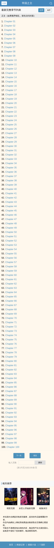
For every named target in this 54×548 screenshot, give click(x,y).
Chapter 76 (11, 344)
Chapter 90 (11, 404)
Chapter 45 (11, 210)
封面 (4, 3)
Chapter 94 (11, 421)
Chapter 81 (11, 365)
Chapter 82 (11, 369)
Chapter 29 (11, 142)
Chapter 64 (11, 292)
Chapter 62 (11, 283)
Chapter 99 (11, 443)
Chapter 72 (11, 326)
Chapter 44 (11, 206)
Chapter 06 (9, 43)
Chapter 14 (11, 77)
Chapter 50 (11, 232)
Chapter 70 (11, 318)
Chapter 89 (11, 400)
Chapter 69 (11, 314)
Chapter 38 (11, 180)
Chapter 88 (11, 395)
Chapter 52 (11, 240)
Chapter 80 (11, 361)
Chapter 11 (11, 64)
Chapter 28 (11, 137)
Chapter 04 (9, 34)
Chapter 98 (11, 438)
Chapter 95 (11, 425)
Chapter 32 (11, 154)
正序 (41, 10)
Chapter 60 (11, 275)
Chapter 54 (11, 249)
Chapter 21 (11, 107)
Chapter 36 (11, 172)
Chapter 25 (11, 124)
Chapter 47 (11, 219)
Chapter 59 (11, 271)
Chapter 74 (11, 335)
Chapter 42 (11, 197)
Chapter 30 (11, 146)
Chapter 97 (11, 434)
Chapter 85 (11, 382)
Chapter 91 (11, 408)
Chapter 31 (11, 150)
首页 (11, 545)
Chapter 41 (11, 193)
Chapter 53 (11, 245)
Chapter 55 (11, 253)
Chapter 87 (11, 391)
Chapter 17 (11, 90)
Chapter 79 (11, 357)
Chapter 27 (11, 133)
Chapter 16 (11, 86)
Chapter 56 (11, 258)
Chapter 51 (11, 236)
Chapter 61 (11, 279)
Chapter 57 (11, 262)
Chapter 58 (11, 266)
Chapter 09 (9, 56)
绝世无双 (11, 508)
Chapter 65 (11, 296)
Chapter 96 (11, 430)
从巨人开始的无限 (27, 508)
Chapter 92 (11, 412)
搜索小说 (32, 545)
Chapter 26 (11, 129)
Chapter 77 (11, 348)
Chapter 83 (11, 374)
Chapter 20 (11, 103)
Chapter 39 (11, 185)
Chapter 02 (9, 26)
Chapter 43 (11, 202)
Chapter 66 (11, 301)
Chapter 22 (11, 111)
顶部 (42, 545)
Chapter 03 (9, 30)
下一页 (18, 456)
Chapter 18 (11, 94)
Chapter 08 (9, 51)
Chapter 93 (11, 417)
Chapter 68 (11, 309)
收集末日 (43, 508)
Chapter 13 (11, 73)
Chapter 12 (11, 68)
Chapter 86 (11, 387)
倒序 (49, 10)
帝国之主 (27, 3)
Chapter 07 (9, 47)
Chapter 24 (11, 120)
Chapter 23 (11, 116)
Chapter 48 (11, 223)
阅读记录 (21, 545)
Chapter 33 (11, 159)
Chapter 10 (11, 60)
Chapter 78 (11, 352)
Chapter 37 (11, 176)
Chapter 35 (11, 167)
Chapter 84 (11, 378)
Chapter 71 (11, 322)
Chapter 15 (11, 81)
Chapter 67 (11, 305)
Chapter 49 (11, 228)
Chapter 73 (11, 331)
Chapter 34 (11, 163)
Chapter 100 (13, 447)
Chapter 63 (11, 288)
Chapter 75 (11, 339)
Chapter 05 (9, 38)
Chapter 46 (11, 215)
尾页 (35, 456)
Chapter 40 (11, 189)
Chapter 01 (9, 21)
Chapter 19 (11, 99)
